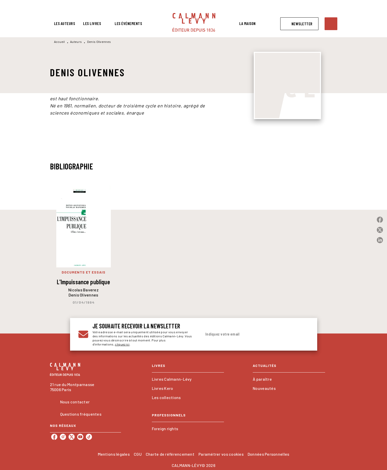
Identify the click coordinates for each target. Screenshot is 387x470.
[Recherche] (331, 23)
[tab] (64, 23)
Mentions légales (114, 454)
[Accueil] (193, 22)
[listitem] (54, 436)
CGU (138, 454)
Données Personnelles (268, 454)
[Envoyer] (303, 334)
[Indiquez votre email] (249, 334)
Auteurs (76, 41)
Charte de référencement (170, 454)
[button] (299, 23)
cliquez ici (122, 344)
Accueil (59, 41)
